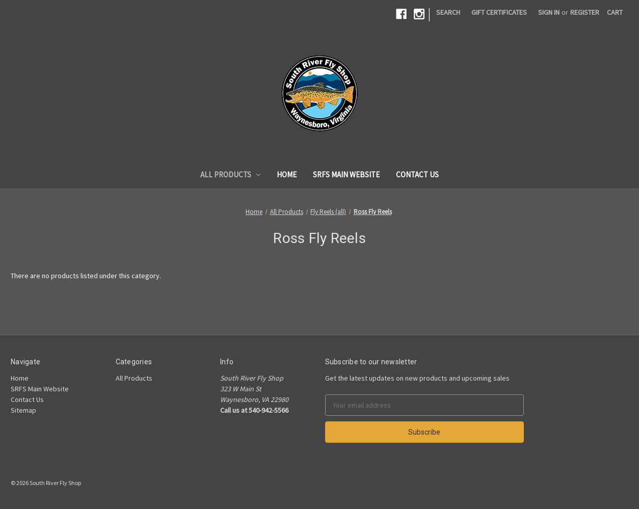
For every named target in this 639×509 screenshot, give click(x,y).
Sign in (549, 12)
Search (448, 12)
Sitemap (23, 410)
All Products (230, 174)
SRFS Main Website (346, 174)
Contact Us (417, 174)
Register (584, 12)
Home (287, 174)
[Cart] (614, 12)
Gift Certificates (499, 12)
